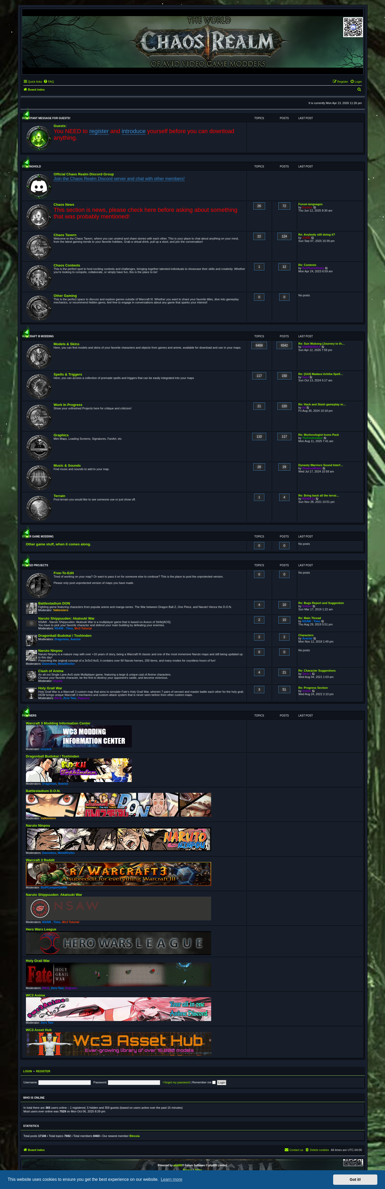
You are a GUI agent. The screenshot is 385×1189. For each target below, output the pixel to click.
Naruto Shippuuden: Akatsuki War (66, 618)
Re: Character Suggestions (317, 670)
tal (304, 407)
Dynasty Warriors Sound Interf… (320, 465)
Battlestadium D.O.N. (43, 791)
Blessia (134, 1135)
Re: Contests (307, 264)
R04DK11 (308, 498)
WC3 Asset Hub (39, 1030)
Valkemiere (61, 610)
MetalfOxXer (66, 663)
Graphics (61, 435)
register (98, 131)
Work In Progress (68, 405)
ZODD (306, 237)
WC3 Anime (35, 995)
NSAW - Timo (64, 628)
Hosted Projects (35, 565)
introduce (134, 131)
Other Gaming (65, 296)
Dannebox (49, 663)
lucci (305, 377)
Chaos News (64, 205)
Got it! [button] (355, 1179)
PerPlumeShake (313, 268)
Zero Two (69, 698)
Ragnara (83, 698)
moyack (46, 749)
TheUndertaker (312, 437)
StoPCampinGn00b (54, 887)
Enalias (307, 207)
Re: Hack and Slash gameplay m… (322, 404)
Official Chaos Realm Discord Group (84, 174)
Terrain (59, 496)
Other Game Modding (38, 536)
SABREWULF (311, 346)
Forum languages (310, 204)
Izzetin (306, 690)
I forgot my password (176, 1082)
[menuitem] (48, 81)
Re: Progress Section (313, 687)
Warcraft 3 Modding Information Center (58, 723)
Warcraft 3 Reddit (40, 860)
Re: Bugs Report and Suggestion (321, 603)
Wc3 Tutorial (83, 628)
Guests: (60, 126)
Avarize (75, 639)
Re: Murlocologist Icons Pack (318, 434)
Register (43, 1071)
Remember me (204, 1082)
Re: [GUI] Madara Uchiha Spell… (320, 374)
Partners (29, 715)
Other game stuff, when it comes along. (58, 544)
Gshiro (306, 606)
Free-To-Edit (64, 573)
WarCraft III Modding (38, 336)
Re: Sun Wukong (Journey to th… (321, 343)
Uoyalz (57, 680)
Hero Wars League (41, 929)
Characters (306, 635)
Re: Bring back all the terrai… (318, 495)
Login (27, 1071)
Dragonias (62, 639)
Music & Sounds (67, 465)
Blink (58, 698)
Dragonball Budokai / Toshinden (65, 636)
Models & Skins (66, 344)
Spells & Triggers (68, 374)
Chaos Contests (67, 265)
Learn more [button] (171, 1179)
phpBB (177, 1165)
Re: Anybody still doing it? (316, 234)
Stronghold (31, 166)
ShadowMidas (311, 468)
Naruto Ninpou (50, 651)
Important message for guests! (46, 118)
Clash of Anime (51, 671)
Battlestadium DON (54, 603)
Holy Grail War (50, 688)
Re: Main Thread (309, 618)
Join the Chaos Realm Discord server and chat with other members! (119, 178)
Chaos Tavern (65, 235)
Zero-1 (306, 673)
